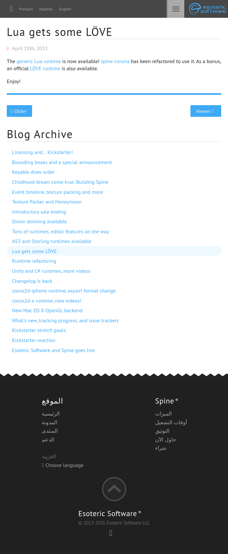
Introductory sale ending (39, 211)
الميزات (163, 413)
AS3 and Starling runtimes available (51, 241)
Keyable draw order (33, 172)
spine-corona (115, 61)
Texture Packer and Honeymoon (47, 201)
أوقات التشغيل (171, 422)
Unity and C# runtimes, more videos (51, 271)
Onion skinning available (39, 221)
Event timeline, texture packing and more (57, 192)
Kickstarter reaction (33, 340)
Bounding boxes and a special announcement (62, 162)
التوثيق (162, 430)
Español (46, 8)
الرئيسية (51, 413)
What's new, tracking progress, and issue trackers (65, 320)
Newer (205, 111)
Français (26, 8)
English (65, 8)
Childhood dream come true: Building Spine (60, 182)
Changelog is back (32, 281)
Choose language (62, 465)
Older (20, 111)
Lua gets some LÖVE (60, 32)
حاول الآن (165, 439)
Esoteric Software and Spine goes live (53, 350)
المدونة (49, 422)
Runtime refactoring (34, 261)
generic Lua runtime (39, 61)
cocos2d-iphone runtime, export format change (64, 290)
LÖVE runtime (45, 68)
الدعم (48, 439)
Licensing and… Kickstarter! (42, 152)
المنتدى (50, 430)
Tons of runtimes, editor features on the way (60, 231)
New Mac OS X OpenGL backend (47, 310)
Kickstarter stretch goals (39, 330)
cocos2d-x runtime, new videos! (46, 300)
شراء (160, 448)
